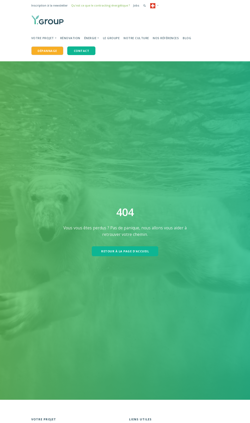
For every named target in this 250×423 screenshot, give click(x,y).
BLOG (187, 38)
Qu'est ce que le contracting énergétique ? (100, 5)
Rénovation (70, 38)
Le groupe (111, 38)
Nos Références (166, 38)
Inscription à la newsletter (49, 5)
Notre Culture (136, 38)
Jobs (136, 5)
